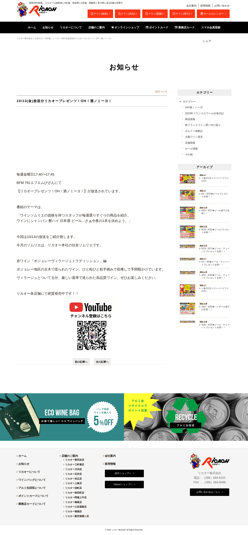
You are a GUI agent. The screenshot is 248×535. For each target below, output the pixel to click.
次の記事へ (102, 361)
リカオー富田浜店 (74, 459)
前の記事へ (81, 361)
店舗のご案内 (70, 455)
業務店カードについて (32, 503)
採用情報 (205, 5)
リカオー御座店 (73, 502)
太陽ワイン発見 (194, 136)
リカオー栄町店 (73, 488)
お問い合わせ (222, 5)
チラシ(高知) (126, 13)
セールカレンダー (212, 13)
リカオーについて (29, 471)
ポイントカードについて (33, 495)
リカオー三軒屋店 (74, 464)
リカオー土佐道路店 (75, 506)
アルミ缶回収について (32, 487)
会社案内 (191, 5)
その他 (189, 154)
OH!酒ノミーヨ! (52, 38)
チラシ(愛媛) (154, 13)
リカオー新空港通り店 (77, 516)
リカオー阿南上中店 (75, 497)
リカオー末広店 (73, 478)
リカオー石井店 (73, 474)
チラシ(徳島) (99, 13)
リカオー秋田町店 (74, 492)
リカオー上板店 (73, 483)
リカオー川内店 (73, 469)
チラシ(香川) (181, 13)
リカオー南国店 (73, 511)
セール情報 (191, 148)
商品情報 (190, 119)
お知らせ (39, 38)
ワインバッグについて (32, 479)
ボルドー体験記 (194, 131)
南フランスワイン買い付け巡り (203, 125)
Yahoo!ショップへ (123, 484)
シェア (206, 41)
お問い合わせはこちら (208, 492)
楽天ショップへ (123, 473)
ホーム (22, 455)
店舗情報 (190, 142)
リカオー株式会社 (25, 38)
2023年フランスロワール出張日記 (204, 113)
